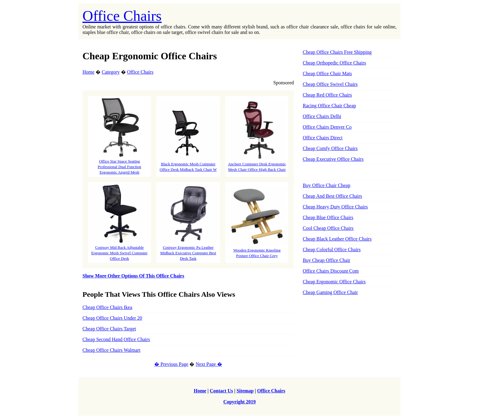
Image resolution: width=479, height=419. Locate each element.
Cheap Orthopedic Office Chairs (334, 62)
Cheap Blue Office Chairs (328, 217)
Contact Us (221, 390)
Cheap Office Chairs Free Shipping (337, 52)
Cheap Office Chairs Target (109, 328)
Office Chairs (122, 16)
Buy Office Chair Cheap (326, 185)
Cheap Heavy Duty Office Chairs (335, 206)
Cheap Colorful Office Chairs (331, 249)
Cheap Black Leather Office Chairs (337, 238)
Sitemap (245, 390)
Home (88, 72)
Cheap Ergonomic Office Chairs (334, 281)
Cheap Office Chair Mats (327, 73)
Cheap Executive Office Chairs (333, 159)
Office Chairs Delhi (322, 116)
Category (111, 72)
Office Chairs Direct (322, 137)
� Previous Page (171, 364)
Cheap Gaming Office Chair (330, 292)
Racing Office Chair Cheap (329, 105)
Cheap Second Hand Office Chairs (116, 339)
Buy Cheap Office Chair (326, 260)
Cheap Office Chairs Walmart (111, 350)
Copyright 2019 (239, 401)
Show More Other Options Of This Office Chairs (133, 275)
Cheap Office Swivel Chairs (330, 84)
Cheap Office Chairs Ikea (107, 307)
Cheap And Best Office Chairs (332, 196)
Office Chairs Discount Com (331, 271)
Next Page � (209, 364)
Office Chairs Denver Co (327, 127)
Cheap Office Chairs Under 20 (112, 318)
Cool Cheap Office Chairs (328, 228)
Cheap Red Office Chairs (327, 94)
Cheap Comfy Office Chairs (330, 148)
